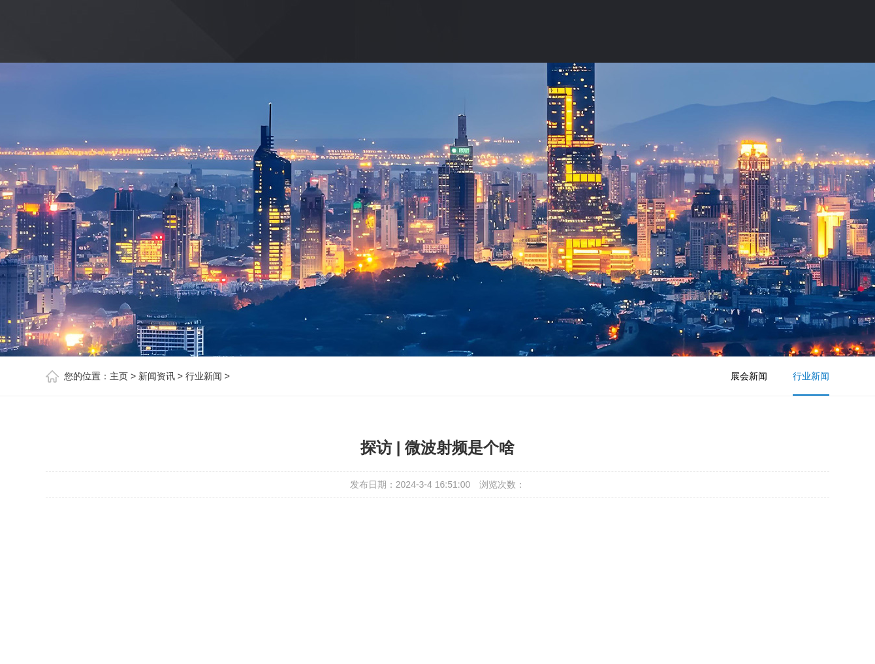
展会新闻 (749, 376)
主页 (119, 376)
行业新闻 (203, 376)
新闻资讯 (156, 376)
